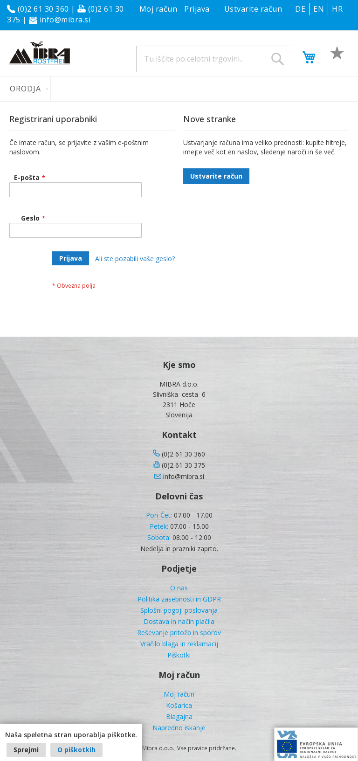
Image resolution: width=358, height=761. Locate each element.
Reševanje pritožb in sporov (179, 632)
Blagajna (179, 716)
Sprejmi (26, 749)
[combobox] (214, 59)
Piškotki (179, 654)
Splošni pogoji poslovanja (179, 610)
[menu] (179, 88)
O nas (179, 587)
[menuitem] (27, 88)
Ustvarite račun (253, 9)
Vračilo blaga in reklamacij (179, 643)
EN (318, 9)
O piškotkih (76, 749)
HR (337, 9)
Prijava (197, 9)
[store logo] (39, 52)
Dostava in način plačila (179, 621)
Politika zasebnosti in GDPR (179, 599)
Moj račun (158, 9)
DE (300, 9)
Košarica (179, 705)
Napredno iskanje (179, 727)
